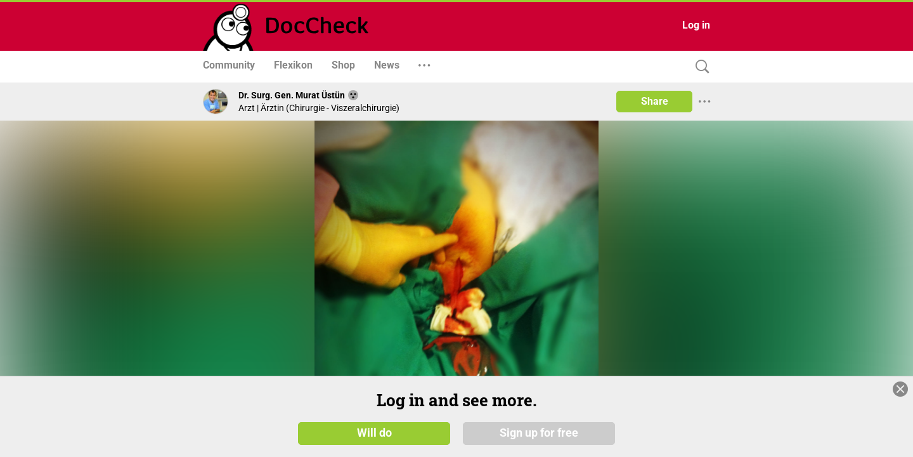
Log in (696, 25)
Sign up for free (539, 433)
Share (654, 101)
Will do (374, 433)
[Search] (699, 67)
